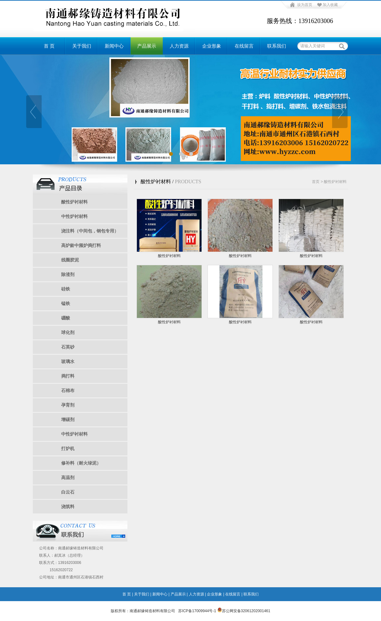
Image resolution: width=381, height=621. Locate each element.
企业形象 (211, 46)
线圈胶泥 (70, 259)
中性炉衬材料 (74, 216)
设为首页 (304, 5)
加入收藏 (330, 5)
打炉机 (67, 448)
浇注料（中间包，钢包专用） (90, 230)
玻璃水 (67, 361)
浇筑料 (67, 506)
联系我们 (276, 46)
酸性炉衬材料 (74, 201)
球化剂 (67, 332)
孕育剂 (67, 404)
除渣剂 (67, 274)
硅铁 (65, 288)
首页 (315, 181)
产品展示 (146, 46)
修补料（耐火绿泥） (81, 463)
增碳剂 (67, 419)
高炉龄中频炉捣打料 (81, 245)
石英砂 (67, 346)
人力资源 (179, 46)
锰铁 (65, 303)
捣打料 (67, 375)
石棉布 (67, 390)
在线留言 (244, 46)
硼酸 (65, 317)
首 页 (49, 46)
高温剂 (67, 477)
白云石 (67, 492)
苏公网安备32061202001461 (243, 611)
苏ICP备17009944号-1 (197, 611)
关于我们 (81, 46)
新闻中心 (114, 46)
